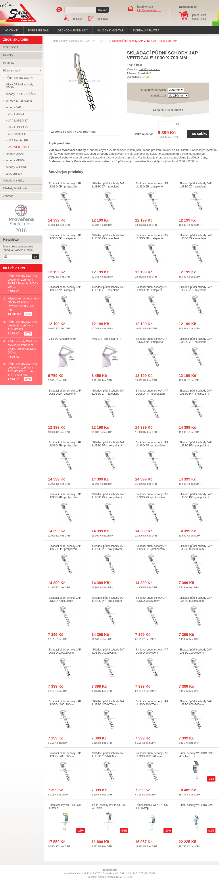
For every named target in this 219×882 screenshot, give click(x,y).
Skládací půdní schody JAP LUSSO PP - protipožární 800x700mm (195, 445)
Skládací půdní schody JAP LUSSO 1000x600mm (195, 651)
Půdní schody (11, 70)
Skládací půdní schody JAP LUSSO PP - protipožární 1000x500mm (152, 549)
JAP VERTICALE (97, 41)
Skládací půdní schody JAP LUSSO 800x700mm (195, 703)
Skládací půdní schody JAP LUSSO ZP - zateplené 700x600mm (195, 186)
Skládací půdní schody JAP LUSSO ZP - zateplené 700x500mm (195, 290)
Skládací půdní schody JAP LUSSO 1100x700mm (65, 703)
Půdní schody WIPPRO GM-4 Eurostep (152, 806)
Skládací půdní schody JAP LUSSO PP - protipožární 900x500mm (195, 393)
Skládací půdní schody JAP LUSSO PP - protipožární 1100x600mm (108, 497)
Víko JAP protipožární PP (107, 338)
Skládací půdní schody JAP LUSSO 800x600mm (195, 547)
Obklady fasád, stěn (15, 188)
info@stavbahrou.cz (149, 10)
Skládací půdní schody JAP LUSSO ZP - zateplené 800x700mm (65, 290)
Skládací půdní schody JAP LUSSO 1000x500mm (65, 651)
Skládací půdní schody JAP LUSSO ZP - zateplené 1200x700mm (152, 342)
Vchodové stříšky (13, 180)
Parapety (8, 62)
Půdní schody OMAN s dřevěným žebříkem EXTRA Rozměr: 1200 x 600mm (23, 347)
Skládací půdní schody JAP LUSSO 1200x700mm (152, 755)
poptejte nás (38, 30)
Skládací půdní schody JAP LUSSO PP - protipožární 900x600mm (195, 497)
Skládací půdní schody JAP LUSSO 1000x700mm (108, 703)
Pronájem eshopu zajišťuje (101, 877)
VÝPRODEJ (10, 47)
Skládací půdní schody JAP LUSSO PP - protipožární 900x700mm (152, 445)
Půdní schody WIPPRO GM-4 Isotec (65, 806)
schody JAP (78, 41)
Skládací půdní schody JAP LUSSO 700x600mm (65, 599)
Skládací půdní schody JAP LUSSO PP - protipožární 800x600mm (65, 549)
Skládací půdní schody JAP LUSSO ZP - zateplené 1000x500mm (195, 342)
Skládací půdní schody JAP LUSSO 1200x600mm (65, 755)
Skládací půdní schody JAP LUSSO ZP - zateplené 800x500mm (108, 186)
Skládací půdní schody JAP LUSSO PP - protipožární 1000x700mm (108, 445)
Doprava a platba (146, 30)
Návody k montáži (110, 30)
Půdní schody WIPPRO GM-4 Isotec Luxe (196, 755)
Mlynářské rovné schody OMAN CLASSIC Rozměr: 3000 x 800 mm (23, 304)
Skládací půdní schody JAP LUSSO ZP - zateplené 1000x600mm (152, 238)
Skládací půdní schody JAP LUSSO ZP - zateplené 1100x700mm (65, 393)
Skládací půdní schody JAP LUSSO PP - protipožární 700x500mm (108, 601)
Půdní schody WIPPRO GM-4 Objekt (109, 806)
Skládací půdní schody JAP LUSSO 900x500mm (152, 599)
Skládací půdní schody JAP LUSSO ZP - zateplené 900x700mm (108, 290)
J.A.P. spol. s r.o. (149, 69)
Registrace (102, 18)
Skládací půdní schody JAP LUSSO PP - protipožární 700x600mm (108, 549)
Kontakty (11, 30)
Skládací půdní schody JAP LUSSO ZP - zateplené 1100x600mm (195, 238)
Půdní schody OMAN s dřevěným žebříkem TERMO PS (22, 325)
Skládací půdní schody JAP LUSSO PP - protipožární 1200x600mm (65, 497)
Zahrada (8, 196)
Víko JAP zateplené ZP (62, 338)
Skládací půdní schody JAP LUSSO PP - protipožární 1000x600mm (152, 497)
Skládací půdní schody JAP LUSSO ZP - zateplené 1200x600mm (108, 393)
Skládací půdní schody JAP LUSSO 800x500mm (195, 599)
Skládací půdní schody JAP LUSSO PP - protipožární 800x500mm (152, 393)
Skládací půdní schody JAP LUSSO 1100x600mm (108, 755)
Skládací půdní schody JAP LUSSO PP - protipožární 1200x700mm (65, 186)
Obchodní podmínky (73, 30)
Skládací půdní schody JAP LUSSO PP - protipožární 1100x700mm (65, 445)
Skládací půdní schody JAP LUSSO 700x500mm (108, 651)
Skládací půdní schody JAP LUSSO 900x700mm (152, 703)
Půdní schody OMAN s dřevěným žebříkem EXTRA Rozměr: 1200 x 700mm (23, 281)
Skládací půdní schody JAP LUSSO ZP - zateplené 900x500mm (152, 186)
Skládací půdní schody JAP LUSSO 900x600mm (152, 651)
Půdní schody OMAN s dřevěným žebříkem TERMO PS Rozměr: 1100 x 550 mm (22, 369)
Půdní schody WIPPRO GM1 (196, 805)
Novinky (8, 55)
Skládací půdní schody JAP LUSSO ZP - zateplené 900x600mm (108, 238)
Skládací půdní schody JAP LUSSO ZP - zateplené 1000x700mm (152, 290)
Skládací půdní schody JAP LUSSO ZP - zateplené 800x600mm (65, 238)
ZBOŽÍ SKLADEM (16, 39)
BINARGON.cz (124, 877)
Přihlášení (77, 18)
